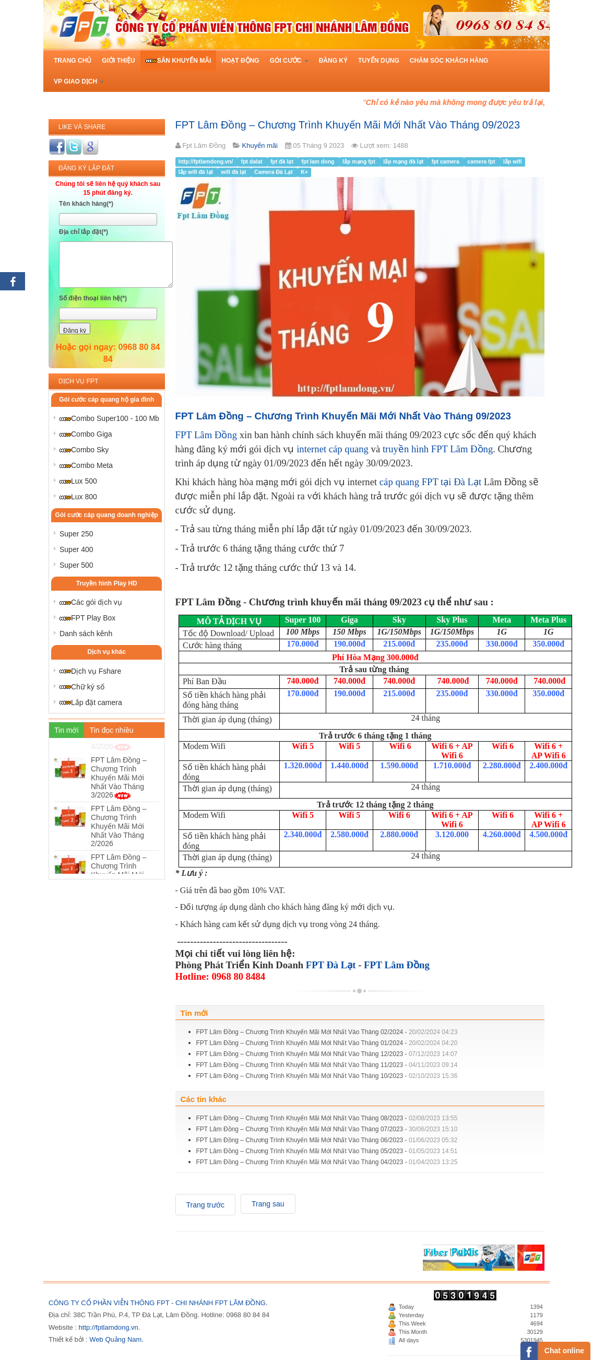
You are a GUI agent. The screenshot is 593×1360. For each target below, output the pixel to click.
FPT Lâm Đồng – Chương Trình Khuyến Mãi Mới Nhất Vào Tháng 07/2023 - (327, 1129)
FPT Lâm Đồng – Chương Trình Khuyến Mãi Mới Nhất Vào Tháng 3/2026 (119, 815)
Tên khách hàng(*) (86, 203)
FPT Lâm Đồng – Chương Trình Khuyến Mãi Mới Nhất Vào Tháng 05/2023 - (327, 1151)
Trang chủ (72, 60)
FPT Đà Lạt (331, 964)
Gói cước (289, 60)
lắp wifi (512, 162)
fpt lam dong (318, 162)
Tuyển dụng (378, 60)
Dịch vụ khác (107, 651)
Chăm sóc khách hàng (449, 60)
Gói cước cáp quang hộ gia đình (106, 399)
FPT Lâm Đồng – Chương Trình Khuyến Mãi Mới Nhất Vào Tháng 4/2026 (119, 767)
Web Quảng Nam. (116, 1339)
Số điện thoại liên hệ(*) (93, 298)
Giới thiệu (118, 60)
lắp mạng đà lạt (404, 162)
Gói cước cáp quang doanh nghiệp (106, 515)
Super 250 (76, 534)
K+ (304, 172)
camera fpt (481, 162)
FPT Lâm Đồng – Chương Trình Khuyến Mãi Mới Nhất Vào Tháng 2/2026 (119, 864)
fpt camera (446, 162)
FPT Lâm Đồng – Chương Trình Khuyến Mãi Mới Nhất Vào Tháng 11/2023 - (327, 1065)
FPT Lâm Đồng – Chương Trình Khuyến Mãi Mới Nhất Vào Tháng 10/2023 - (327, 1076)
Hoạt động (240, 60)
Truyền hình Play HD (106, 583)
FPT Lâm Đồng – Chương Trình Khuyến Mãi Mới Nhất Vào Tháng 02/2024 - (327, 1032)
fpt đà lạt (282, 162)
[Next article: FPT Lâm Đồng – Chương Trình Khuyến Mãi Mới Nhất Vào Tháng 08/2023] (268, 1204)
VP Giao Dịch (79, 81)
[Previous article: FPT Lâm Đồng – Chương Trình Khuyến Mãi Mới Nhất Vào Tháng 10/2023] (205, 1204)
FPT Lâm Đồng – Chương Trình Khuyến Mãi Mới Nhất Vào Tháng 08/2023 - (327, 1118)
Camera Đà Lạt (274, 172)
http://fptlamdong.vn (108, 1327)
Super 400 (76, 549)
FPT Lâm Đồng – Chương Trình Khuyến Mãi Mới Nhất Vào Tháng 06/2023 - (327, 1140)
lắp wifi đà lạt (197, 172)
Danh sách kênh (86, 633)
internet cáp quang (332, 448)
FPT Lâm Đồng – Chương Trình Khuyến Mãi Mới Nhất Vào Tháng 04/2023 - (327, 1162)
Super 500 (76, 565)
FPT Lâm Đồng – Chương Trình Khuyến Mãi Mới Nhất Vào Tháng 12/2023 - (327, 1054)
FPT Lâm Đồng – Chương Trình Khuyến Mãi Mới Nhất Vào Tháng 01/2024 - (327, 1043)
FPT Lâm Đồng (206, 434)
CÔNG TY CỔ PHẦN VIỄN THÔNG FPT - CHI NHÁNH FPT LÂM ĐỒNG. (158, 1303)
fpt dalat (252, 162)
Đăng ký (333, 60)
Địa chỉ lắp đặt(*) (83, 232)
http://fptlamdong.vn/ (206, 162)
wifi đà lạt (234, 172)
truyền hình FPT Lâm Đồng (438, 448)
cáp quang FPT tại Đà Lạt (430, 481)
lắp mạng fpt (359, 162)
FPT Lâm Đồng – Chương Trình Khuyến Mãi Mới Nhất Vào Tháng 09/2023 (347, 125)
